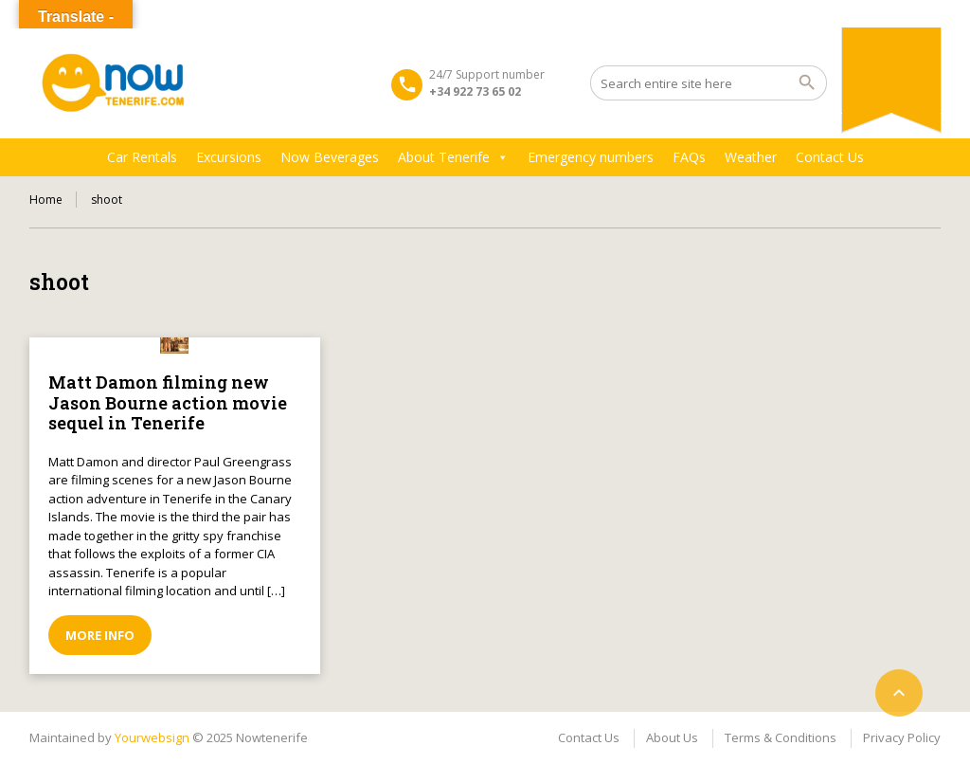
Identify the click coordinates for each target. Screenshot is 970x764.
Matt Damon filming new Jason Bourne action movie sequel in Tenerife (167, 402)
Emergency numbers (591, 157)
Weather (751, 157)
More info (100, 635)
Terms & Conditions (780, 737)
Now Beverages (329, 157)
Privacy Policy (902, 737)
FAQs (689, 157)
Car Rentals (142, 157)
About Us (672, 737)
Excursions (228, 157)
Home (46, 199)
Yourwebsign (152, 737)
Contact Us (830, 157)
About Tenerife (453, 157)
